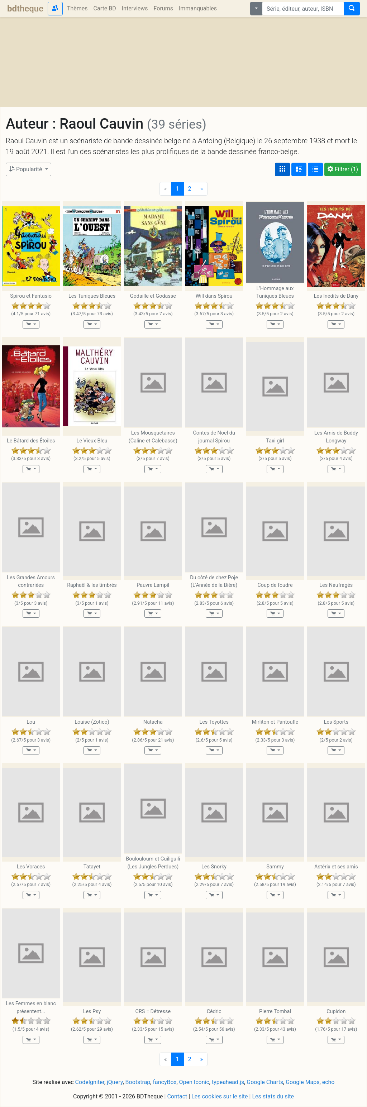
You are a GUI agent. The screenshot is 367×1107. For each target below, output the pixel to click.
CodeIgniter (89, 1082)
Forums (163, 8)
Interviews (135, 8)
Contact (177, 1096)
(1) (343, 169)
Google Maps (302, 1082)
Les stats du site (273, 1096)
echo (328, 1082)
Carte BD (105, 8)
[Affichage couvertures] (282, 169)
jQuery (115, 1082)
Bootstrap (138, 1082)
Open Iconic (194, 1082)
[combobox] (303, 8)
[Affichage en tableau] (315, 169)
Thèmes (77, 8)
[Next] (202, 189)
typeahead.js (228, 1082)
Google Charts (265, 1082)
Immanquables (198, 8)
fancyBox (164, 1082)
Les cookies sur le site (219, 1096)
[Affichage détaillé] (298, 169)
